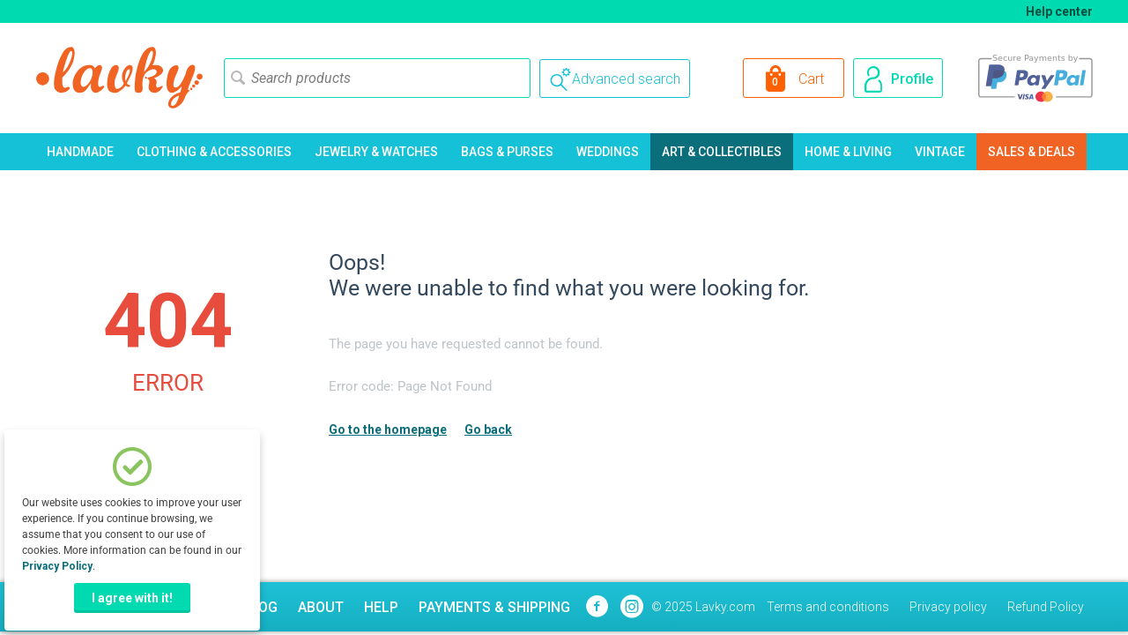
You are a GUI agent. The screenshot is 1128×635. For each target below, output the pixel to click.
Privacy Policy (57, 566)
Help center (1059, 11)
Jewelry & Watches (376, 152)
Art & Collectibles (722, 152)
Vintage (940, 152)
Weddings (607, 152)
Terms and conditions (828, 607)
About (321, 607)
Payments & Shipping (494, 607)
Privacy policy (948, 607)
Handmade (80, 152)
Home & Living (848, 152)
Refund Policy (1045, 607)
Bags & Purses (507, 152)
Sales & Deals (1031, 152)
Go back (488, 429)
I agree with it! (132, 598)
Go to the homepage (388, 429)
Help (381, 607)
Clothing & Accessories (214, 152)
